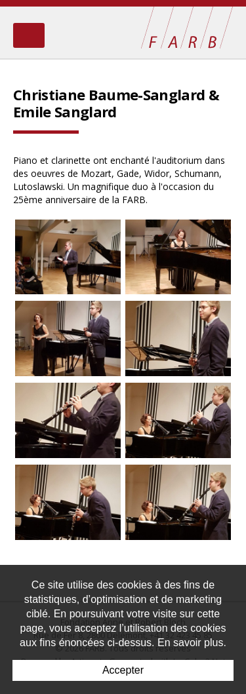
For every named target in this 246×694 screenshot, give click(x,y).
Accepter (123, 670)
